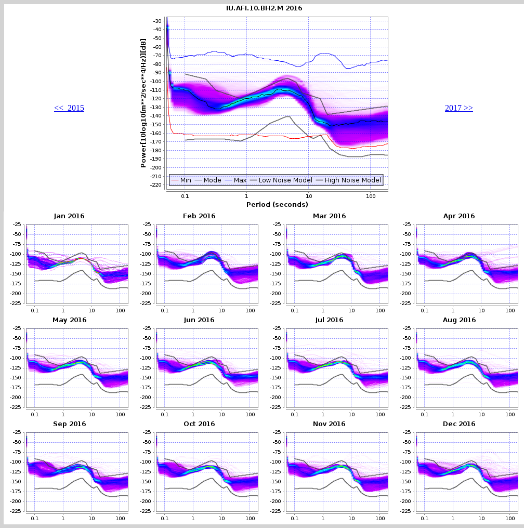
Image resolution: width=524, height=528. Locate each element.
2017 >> (459, 107)
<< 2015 (69, 107)
